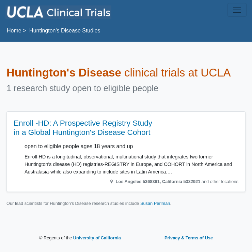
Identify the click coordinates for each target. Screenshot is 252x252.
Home (14, 30)
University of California (97, 237)
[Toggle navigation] (237, 10)
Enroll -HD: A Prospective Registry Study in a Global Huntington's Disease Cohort (83, 128)
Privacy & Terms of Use (188, 237)
